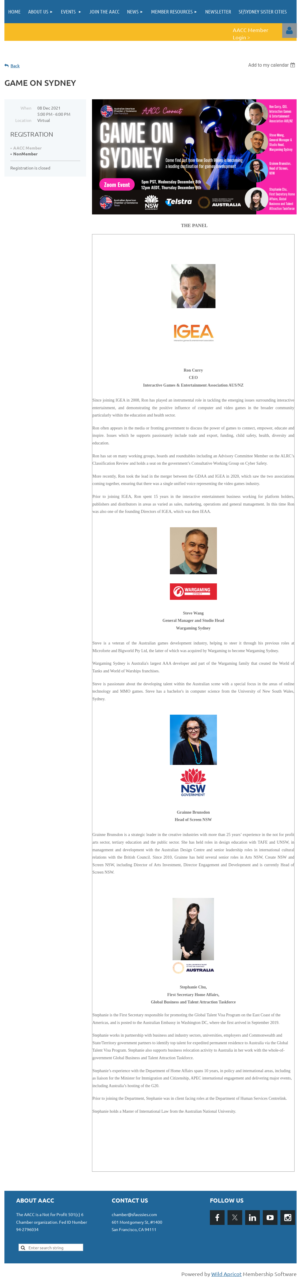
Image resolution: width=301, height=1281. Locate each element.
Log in (289, 30)
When (26, 107)
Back (15, 65)
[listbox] (272, 65)
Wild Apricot (226, 1274)
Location (23, 120)
